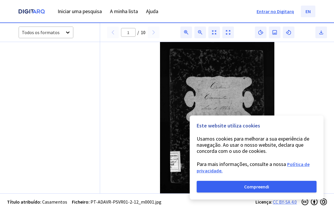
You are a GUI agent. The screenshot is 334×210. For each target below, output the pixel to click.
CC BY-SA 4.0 (285, 202)
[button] (34, 64)
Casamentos (54, 202)
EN (308, 11)
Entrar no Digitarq (275, 11)
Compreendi (256, 187)
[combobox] (22, 32)
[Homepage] (32, 12)
